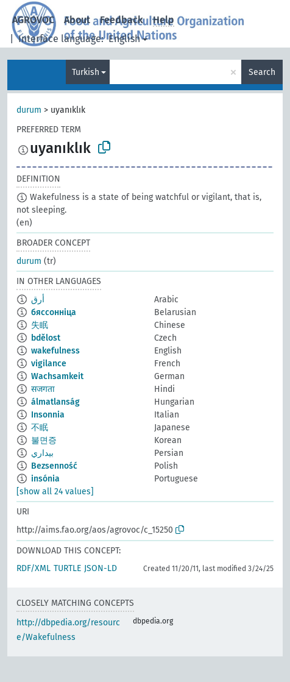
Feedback (121, 20)
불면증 (44, 440)
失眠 (39, 325)
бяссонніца (53, 312)
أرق (37, 299)
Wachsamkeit (57, 376)
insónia (45, 479)
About (77, 20)
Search (262, 72)
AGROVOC (33, 20)
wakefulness (55, 351)
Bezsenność (54, 466)
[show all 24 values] (55, 491)
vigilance (48, 363)
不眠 (39, 427)
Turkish (85, 72)
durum (28, 110)
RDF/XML (33, 568)
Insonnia (48, 415)
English (124, 38)
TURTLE (67, 568)
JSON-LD (100, 568)
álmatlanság (55, 402)
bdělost (45, 338)
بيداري (42, 453)
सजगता (43, 389)
